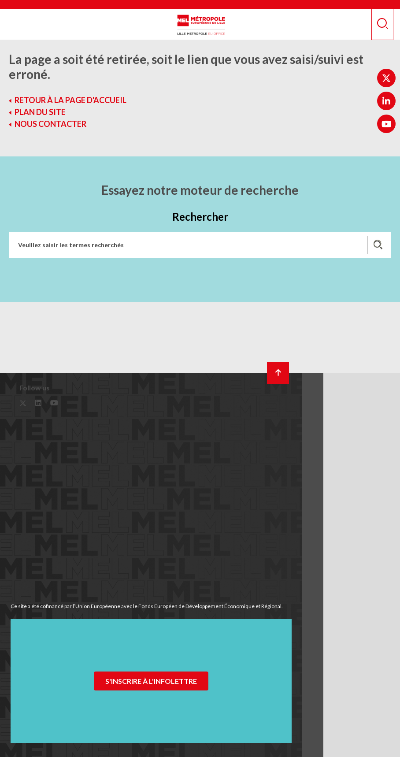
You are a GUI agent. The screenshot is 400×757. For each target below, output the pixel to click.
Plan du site (40, 112)
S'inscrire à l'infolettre (151, 681)
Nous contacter (50, 124)
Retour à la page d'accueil (70, 100)
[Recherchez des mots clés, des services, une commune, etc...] (200, 245)
